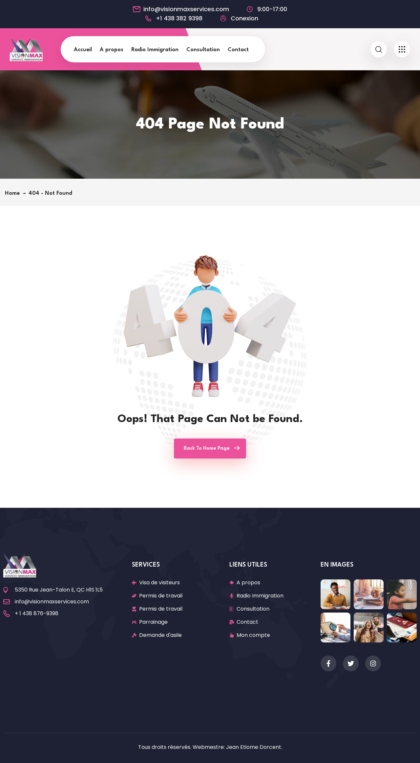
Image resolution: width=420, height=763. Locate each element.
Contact (238, 50)
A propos (111, 50)
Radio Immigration (154, 50)
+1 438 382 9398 (179, 18)
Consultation (203, 50)
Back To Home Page (207, 448)
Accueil (83, 50)
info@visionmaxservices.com (186, 9)
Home (14, 193)
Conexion (244, 18)
